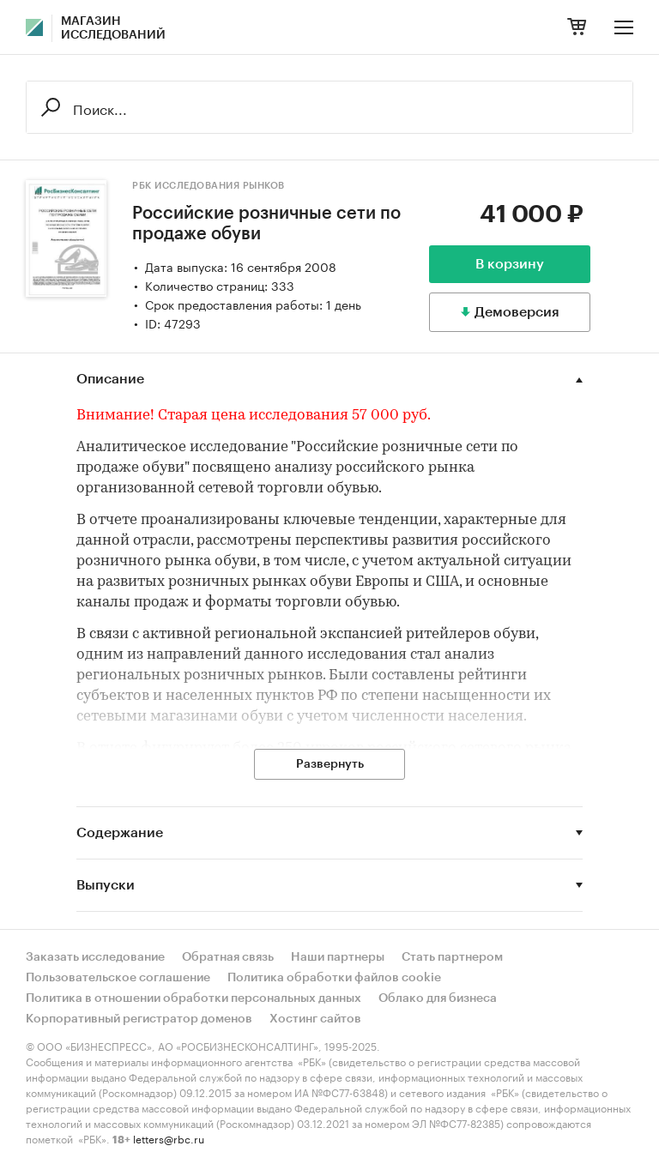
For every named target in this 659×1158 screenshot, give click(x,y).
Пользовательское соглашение (118, 978)
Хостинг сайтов (315, 1019)
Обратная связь (228, 957)
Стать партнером (452, 957)
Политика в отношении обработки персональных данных (193, 998)
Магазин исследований (113, 28)
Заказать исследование (95, 957)
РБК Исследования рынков (208, 185)
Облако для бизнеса (437, 998)
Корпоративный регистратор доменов (139, 1019)
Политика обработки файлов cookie (334, 978)
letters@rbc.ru (168, 1138)
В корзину (509, 264)
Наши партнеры (337, 957)
